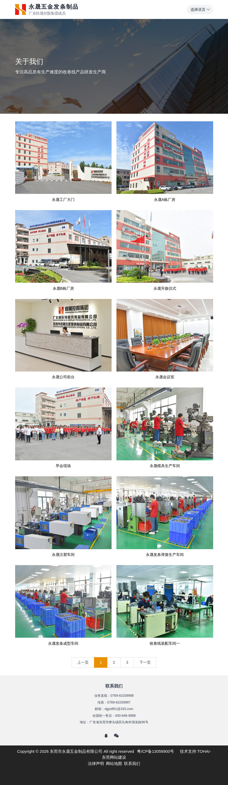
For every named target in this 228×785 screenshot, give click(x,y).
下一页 (145, 662)
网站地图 (114, 763)
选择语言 (200, 9)
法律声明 (96, 763)
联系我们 (132, 763)
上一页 (83, 662)
